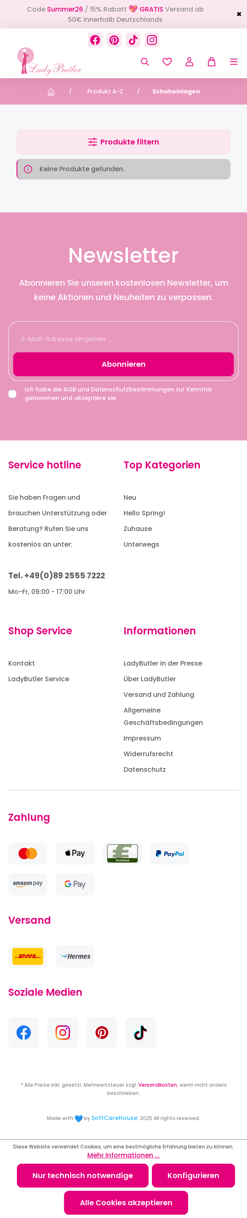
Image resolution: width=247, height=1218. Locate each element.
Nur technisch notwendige (83, 1175)
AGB (69, 389)
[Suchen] (145, 62)
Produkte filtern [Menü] (123, 142)
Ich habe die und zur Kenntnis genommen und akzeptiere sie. (118, 393)
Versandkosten (157, 1084)
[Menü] (228, 62)
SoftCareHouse (114, 1118)
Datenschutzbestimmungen (132, 389)
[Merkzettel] (167, 62)
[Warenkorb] (208, 62)
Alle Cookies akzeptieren (126, 1202)
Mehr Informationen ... (123, 1155)
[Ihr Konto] (189, 62)
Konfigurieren (193, 1175)
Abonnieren (124, 364)
